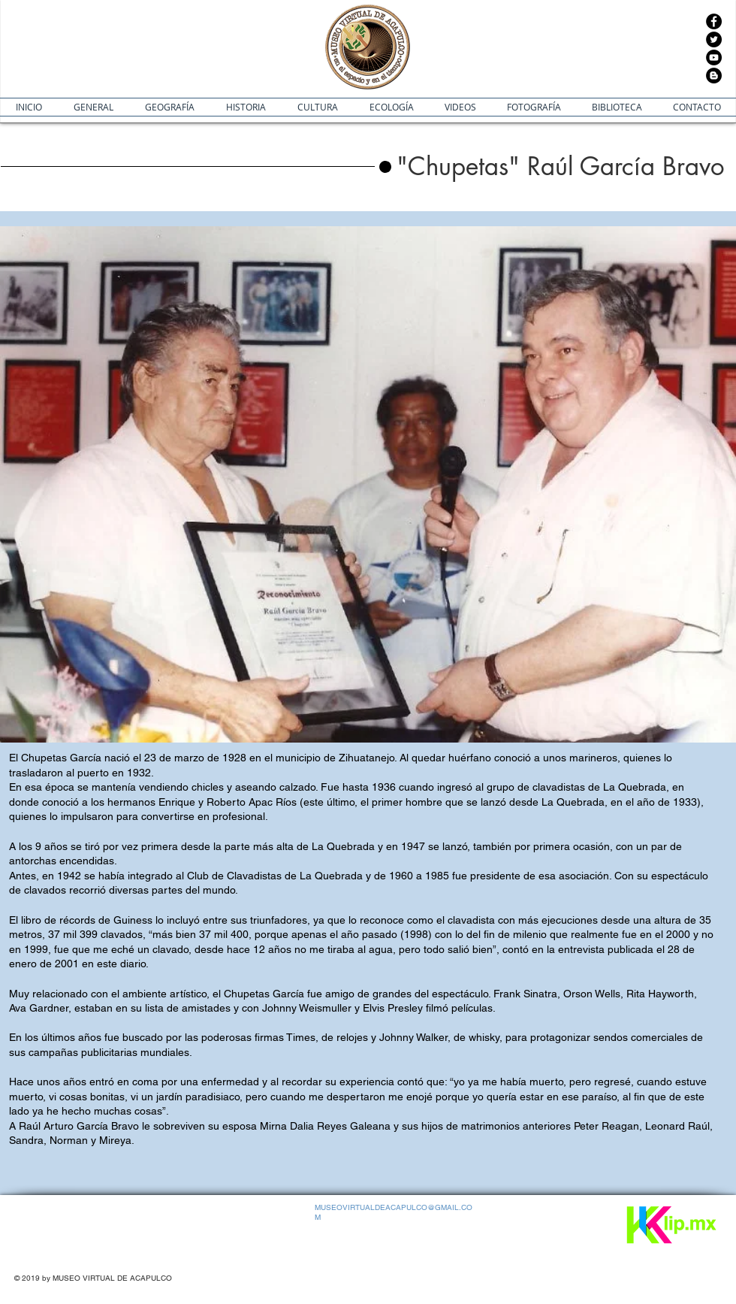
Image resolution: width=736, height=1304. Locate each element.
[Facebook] (714, 21)
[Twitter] (714, 39)
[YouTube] (714, 57)
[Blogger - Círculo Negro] (714, 75)
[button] (561, 167)
